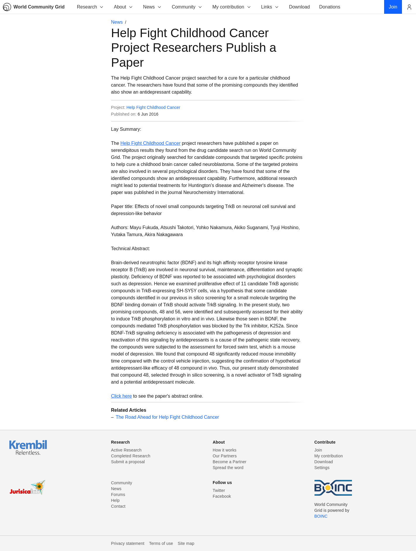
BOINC (321, 516)
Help (115, 500)
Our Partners (225, 456)
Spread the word (228, 467)
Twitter (219, 490)
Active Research (126, 450)
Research (90, 6)
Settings (322, 467)
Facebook (222, 496)
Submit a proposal (128, 461)
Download (323, 461)
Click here (121, 396)
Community (187, 6)
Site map (186, 543)
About (123, 6)
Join (318, 450)
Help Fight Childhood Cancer (153, 107)
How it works (224, 450)
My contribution (231, 6)
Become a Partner (229, 461)
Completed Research (130, 456)
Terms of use (161, 543)
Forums (118, 494)
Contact (118, 506)
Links (270, 6)
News (152, 6)
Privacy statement (128, 543)
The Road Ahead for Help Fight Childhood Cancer (167, 417)
